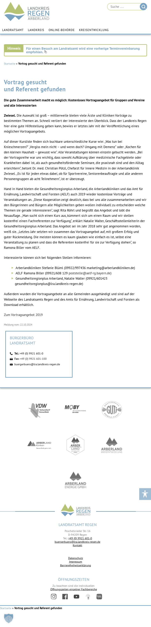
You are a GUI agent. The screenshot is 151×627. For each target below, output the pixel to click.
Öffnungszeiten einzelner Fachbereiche (73, 589)
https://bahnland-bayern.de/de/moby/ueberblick (75, 409)
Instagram (53, 596)
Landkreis (36, 30)
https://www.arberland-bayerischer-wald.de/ (75, 445)
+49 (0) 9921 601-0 (31, 353)
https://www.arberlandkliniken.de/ (39, 445)
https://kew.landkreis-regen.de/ (111, 445)
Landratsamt (13, 30)
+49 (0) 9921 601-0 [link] (80, 538)
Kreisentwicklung (94, 30)
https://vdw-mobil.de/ (39, 409)
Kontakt (77, 545)
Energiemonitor (99, 596)
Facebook (65, 596)
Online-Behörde (62, 30)
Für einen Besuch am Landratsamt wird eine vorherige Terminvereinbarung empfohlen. (83, 50)
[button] (8, 618)
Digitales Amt (88, 596)
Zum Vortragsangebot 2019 (23, 315)
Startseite (9, 63)
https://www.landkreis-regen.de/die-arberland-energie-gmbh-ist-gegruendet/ (75, 480)
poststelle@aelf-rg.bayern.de (89, 273)
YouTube (76, 596)
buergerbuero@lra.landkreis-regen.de (37, 364)
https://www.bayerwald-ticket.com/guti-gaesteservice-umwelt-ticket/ (111, 409)
